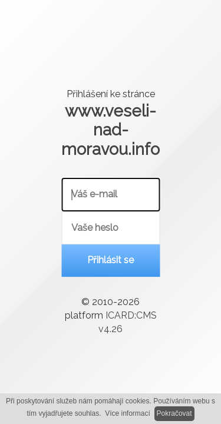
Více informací (127, 413)
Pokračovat (174, 413)
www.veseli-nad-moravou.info (110, 129)
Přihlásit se (110, 260)
